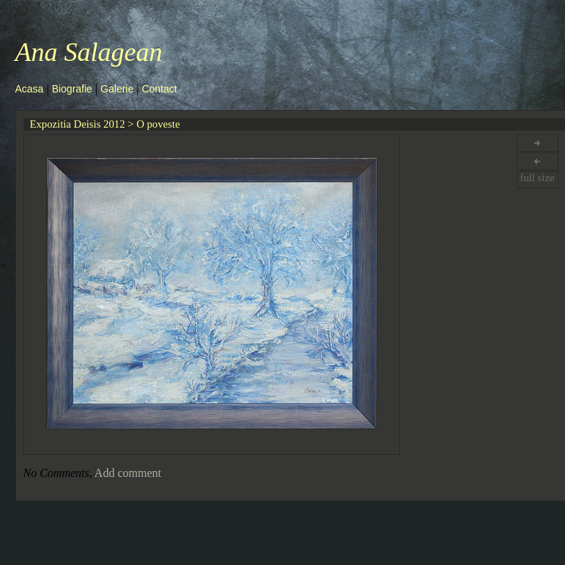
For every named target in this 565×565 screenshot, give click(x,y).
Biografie (72, 89)
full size (537, 177)
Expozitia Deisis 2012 (77, 124)
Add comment (128, 473)
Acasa (29, 89)
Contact (159, 89)
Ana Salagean (89, 52)
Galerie (116, 89)
